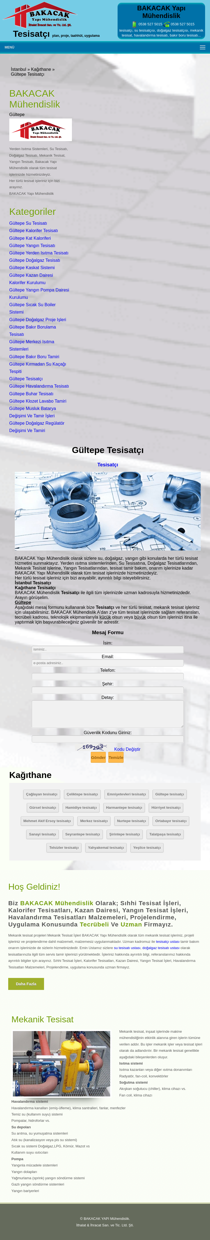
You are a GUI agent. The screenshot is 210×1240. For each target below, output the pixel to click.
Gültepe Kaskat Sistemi (32, 267)
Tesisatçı (107, 464)
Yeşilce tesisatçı (147, 848)
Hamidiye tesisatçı (81, 808)
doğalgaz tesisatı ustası (161, 948)
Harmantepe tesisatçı (124, 808)
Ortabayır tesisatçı (170, 821)
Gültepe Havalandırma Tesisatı (39, 386)
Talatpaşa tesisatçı (165, 834)
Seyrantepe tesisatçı (82, 834)
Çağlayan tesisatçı (41, 794)
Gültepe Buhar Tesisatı (31, 393)
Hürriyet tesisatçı (165, 808)
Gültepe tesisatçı (169, 794)
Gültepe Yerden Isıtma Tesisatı (39, 253)
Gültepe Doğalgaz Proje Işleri (37, 319)
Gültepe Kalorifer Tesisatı (33, 230)
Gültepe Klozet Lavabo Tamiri (37, 401)
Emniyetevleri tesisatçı (126, 794)
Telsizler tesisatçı (64, 848)
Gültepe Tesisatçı (26, 378)
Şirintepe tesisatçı (124, 834)
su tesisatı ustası (127, 948)
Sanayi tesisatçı (42, 834)
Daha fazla (26, 984)
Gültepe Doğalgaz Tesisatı (34, 260)
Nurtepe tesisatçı (131, 821)
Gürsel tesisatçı (43, 808)
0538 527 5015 (146, 24)
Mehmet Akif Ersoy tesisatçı (47, 821)
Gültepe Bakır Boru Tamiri (34, 356)
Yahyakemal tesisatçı (106, 848)
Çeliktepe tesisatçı (82, 794)
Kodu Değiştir (127, 749)
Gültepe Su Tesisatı (28, 223)
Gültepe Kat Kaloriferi (30, 238)
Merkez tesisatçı (94, 821)
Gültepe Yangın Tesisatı (32, 245)
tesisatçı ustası (168, 942)
